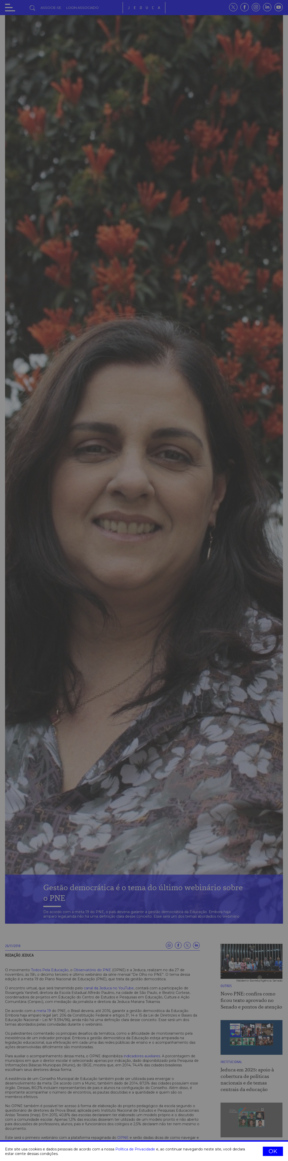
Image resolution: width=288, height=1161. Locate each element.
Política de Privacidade (135, 1149)
